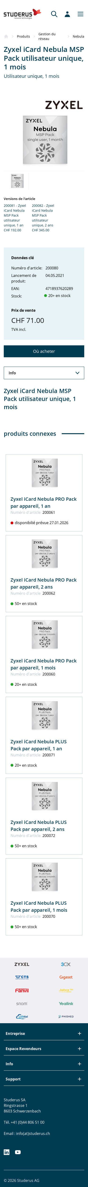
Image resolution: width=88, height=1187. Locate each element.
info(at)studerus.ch (33, 1133)
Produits (23, 36)
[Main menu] (79, 14)
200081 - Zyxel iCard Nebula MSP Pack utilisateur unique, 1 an (15, 215)
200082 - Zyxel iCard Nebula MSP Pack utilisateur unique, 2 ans (43, 215)
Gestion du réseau (47, 36)
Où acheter (44, 351)
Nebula (78, 36)
